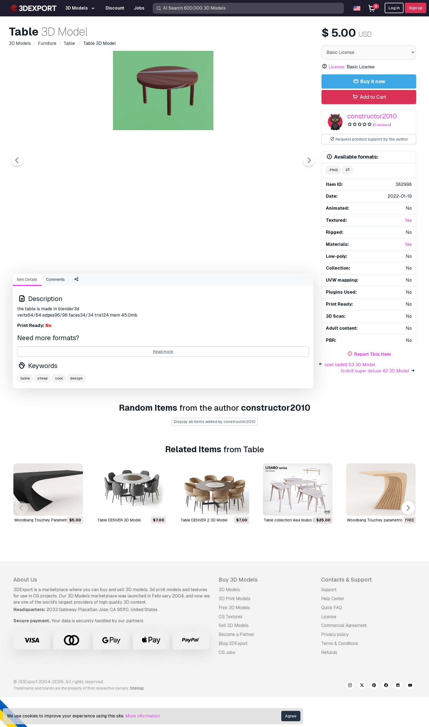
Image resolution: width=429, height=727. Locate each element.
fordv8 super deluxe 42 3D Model (375, 371)
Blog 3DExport (233, 673)
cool (59, 408)
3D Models (229, 620)
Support (329, 620)
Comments (55, 309)
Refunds (329, 682)
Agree (291, 716)
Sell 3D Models (234, 655)
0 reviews (382, 124)
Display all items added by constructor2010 (215, 451)
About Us (25, 609)
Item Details (27, 309)
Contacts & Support (346, 609)
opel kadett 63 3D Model (349, 364)
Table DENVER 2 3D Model (204, 550)
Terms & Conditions (339, 673)
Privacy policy (335, 664)
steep (42, 408)
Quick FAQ (331, 638)
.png (333, 170)
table (25, 408)
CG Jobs (227, 682)
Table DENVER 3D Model (119, 550)
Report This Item (372, 354)
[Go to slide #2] (180, 284)
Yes (408, 220)
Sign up (415, 7)
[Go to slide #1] (145, 284)
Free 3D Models (234, 638)
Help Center (332, 629)
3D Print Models (234, 629)
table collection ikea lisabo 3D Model (297, 550)
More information (142, 716)
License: (337, 67)
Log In (394, 7)
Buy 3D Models (238, 609)
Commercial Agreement (344, 655)
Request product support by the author (368, 139)
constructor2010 (372, 116)
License (328, 647)
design (76, 408)
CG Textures (230, 647)
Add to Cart (369, 97)
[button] (408, 537)
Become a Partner (236, 664)
